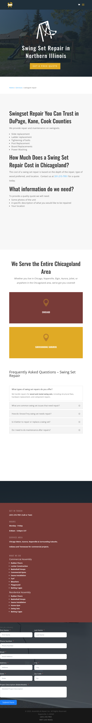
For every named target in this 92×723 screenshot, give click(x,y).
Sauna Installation (18, 575)
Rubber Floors (17, 563)
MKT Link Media (46, 720)
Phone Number (6, 641)
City (35, 663)
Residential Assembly (20, 592)
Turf (12, 578)
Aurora (25, 542)
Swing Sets (15, 608)
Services (19, 88)
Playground (15, 585)
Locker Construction (19, 566)
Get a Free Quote (45, 66)
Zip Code (37, 674)
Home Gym (15, 605)
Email (2, 652)
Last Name (38, 630)
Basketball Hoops (18, 569)
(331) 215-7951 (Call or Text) (20, 515)
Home (11, 88)
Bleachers (15, 582)
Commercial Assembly (20, 559)
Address (3, 663)
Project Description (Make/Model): (13, 684)
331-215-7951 (61, 176)
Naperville (33, 542)
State (2, 674)
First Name (4, 630)
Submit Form (8, 702)
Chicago (12, 542)
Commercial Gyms (18, 572)
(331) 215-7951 (46, 717)
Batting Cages (16, 588)
